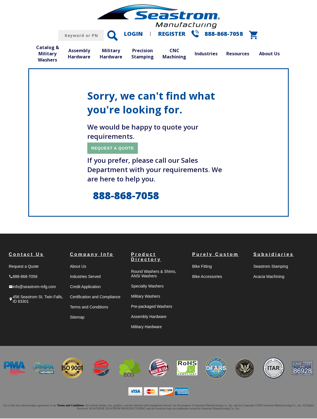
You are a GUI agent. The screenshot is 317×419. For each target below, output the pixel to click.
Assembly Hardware (79, 53)
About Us (269, 54)
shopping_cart (254, 35)
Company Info (92, 255)
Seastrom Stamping (270, 267)
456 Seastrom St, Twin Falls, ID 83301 (36, 299)
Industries (206, 54)
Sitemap (77, 317)
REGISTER (171, 34)
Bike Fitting (202, 267)
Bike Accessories (207, 277)
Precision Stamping (142, 53)
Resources (237, 54)
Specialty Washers (147, 286)
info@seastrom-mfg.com (32, 287)
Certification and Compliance (95, 297)
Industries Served (85, 277)
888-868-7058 (224, 34)
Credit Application (85, 287)
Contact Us (26, 255)
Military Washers (145, 297)
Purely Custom (215, 255)
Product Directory (146, 257)
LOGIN (133, 34)
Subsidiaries (273, 255)
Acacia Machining (269, 277)
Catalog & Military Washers (47, 53)
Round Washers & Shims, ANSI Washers (153, 274)
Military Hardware (111, 53)
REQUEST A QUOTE (115, 148)
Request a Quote (24, 267)
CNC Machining (174, 53)
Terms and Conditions (89, 307)
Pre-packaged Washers (151, 307)
